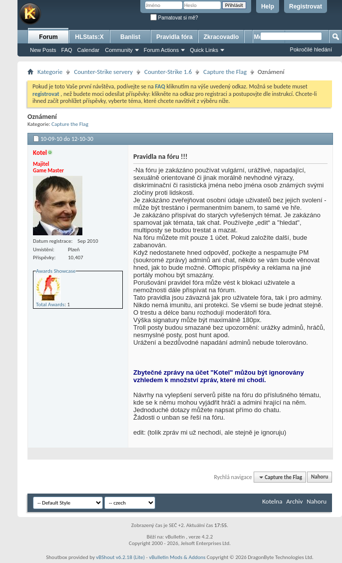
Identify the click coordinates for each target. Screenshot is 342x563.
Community (119, 50)
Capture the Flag (225, 71)
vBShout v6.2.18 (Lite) (120, 557)
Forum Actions (161, 50)
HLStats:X (89, 36)
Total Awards (50, 304)
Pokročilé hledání (311, 49)
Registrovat (305, 6)
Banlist (130, 36)
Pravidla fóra (174, 36)
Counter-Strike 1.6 (168, 71)
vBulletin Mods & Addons (177, 557)
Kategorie (49, 71)
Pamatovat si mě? (174, 17)
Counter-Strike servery (103, 71)
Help (267, 6)
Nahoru (319, 477)
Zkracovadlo (221, 36)
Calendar (88, 50)
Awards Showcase (56, 271)
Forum (48, 36)
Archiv (294, 501)
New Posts (43, 50)
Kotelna (272, 501)
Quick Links (204, 50)
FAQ (66, 50)
